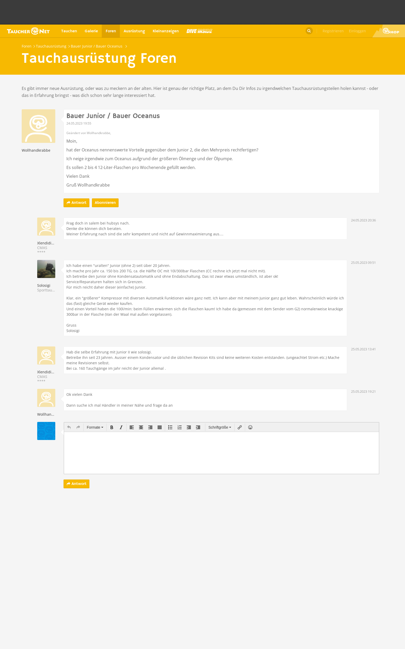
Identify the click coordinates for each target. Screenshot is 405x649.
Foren (111, 31)
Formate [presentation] (95, 427)
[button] (69, 427)
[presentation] (69, 427)
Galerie (91, 31)
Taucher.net (28, 31)
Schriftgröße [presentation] (219, 427)
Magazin (199, 31)
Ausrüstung (134, 31)
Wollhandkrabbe (36, 150)
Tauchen (69, 31)
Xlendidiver (47, 243)
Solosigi (43, 285)
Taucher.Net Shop (388, 31)
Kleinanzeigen (166, 31)
